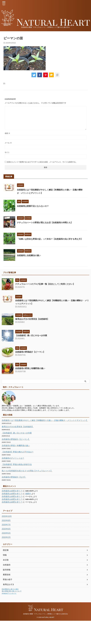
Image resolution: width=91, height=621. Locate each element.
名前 (7, 133)
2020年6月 (6, 529)
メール (8, 143)
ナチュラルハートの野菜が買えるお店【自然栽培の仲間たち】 (46, 222)
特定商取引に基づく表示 (10, 589)
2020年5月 (6, 533)
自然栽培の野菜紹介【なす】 (14, 477)
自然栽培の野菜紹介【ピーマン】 (31, 352)
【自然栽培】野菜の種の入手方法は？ (18, 452)
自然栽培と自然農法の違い (29, 255)
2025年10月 (7, 516)
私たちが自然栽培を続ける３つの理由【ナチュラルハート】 (27, 471)
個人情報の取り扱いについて (12, 591)
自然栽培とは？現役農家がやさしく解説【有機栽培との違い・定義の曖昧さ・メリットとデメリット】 (45, 420)
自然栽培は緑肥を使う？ (12, 491)
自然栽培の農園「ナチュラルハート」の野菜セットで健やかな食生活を (45, 614)
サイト (7, 152)
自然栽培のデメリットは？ (13, 458)
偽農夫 (28, 494)
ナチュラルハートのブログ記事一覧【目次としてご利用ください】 (46, 284)
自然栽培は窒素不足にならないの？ (34, 206)
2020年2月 (6, 537)
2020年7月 (6, 525)
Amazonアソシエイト (9, 593)
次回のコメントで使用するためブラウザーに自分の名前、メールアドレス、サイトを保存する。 (42, 162)
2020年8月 (6, 520)
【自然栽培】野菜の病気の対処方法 (17, 464)
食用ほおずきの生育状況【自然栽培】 (33, 319)
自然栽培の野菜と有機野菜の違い (31, 368)
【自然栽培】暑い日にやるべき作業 (32, 335)
